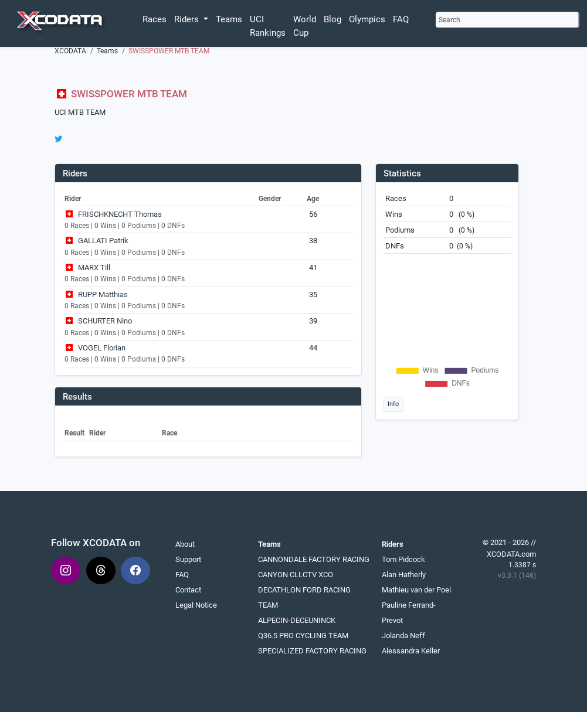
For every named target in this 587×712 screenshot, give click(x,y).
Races (154, 19)
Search (449, 20)
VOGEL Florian (101, 347)
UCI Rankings (268, 26)
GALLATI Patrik (103, 240)
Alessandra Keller (411, 650)
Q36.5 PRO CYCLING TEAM (303, 635)
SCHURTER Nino (105, 320)
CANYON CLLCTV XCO (295, 574)
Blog (332, 19)
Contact (188, 589)
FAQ (401, 19)
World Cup (304, 26)
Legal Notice (196, 605)
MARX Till (94, 267)
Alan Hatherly (404, 574)
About (185, 544)
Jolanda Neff (403, 635)
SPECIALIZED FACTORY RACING (312, 650)
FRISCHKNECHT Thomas (120, 214)
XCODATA (70, 51)
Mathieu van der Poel (416, 589)
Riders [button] (187, 19)
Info (393, 404)
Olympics (367, 19)
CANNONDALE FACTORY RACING (313, 559)
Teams (229, 19)
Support (188, 559)
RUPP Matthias (103, 294)
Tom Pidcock (403, 559)
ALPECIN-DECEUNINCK (296, 620)
